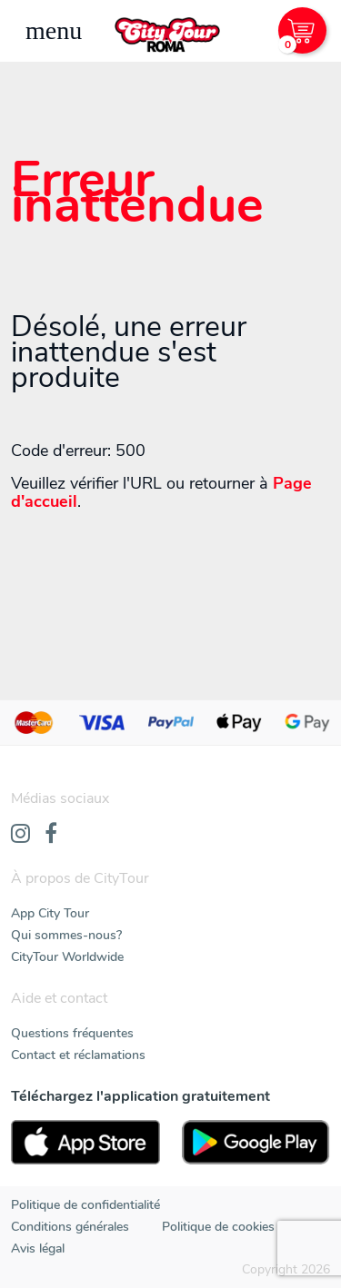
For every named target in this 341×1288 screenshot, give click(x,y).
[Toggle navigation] (54, 31)
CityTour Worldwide (67, 957)
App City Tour (50, 913)
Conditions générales (70, 1226)
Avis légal (38, 1248)
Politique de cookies (218, 1226)
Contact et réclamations (78, 1055)
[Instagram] (20, 834)
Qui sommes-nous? (66, 935)
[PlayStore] (256, 1142)
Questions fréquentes (72, 1033)
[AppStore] (85, 1142)
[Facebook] (51, 834)
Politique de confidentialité (85, 1205)
